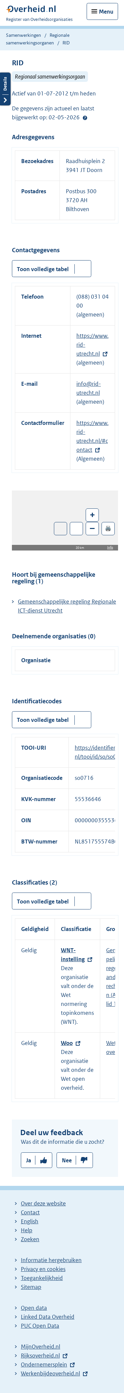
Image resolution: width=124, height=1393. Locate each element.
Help (26, 1230)
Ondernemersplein (44, 1364)
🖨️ (108, 528)
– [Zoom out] (92, 528)
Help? (85, 118)
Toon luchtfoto (60, 528)
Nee (67, 1160)
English (29, 1221)
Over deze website (43, 1203)
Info (110, 547)
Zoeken (30, 1239)
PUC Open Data (40, 1325)
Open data (34, 1307)
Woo (67, 1043)
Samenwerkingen (24, 35)
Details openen (5, 89)
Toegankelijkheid (42, 1278)
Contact (30, 1212)
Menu (106, 11)
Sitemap (31, 1287)
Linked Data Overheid (47, 1316)
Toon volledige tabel (43, 269)
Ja (28, 1160)
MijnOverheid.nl (40, 1346)
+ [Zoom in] (92, 514)
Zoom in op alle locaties (76, 528)
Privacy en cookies (43, 1269)
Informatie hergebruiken (51, 1260)
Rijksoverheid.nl (40, 1355)
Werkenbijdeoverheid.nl (50, 1373)
